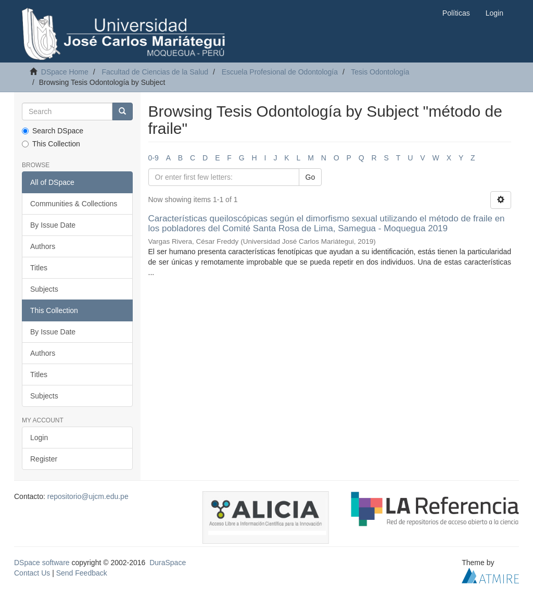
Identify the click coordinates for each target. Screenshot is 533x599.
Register (43, 459)
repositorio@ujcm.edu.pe (88, 496)
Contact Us (32, 573)
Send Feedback (81, 573)
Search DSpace (52, 131)
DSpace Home (64, 72)
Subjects (44, 289)
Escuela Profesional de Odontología (280, 72)
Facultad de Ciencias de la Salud (154, 72)
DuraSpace (167, 562)
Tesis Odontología (380, 72)
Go (310, 177)
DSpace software (42, 562)
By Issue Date (52, 225)
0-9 (153, 158)
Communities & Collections (73, 203)
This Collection (51, 144)
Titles (38, 268)
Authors (42, 246)
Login (39, 437)
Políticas (456, 13)
